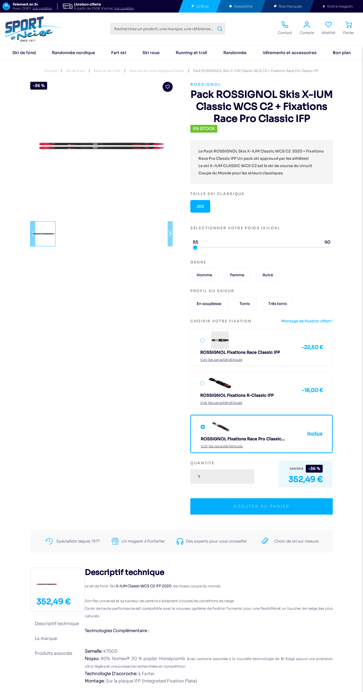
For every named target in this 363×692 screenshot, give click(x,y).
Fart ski (118, 52)
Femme (237, 275)
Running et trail (191, 52)
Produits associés (53, 653)
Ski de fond (24, 52)
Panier (348, 28)
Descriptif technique (57, 623)
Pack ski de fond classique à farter (156, 70)
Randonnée (235, 52)
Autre (267, 275)
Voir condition (42, 8)
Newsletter (241, 6)
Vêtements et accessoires (290, 52)
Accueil (51, 70)
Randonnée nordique (73, 52)
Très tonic (277, 303)
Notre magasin (337, 6)
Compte (307, 28)
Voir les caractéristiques (221, 359)
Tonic (244, 303)
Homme (204, 275)
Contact (285, 28)
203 (200, 206)
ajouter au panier (261, 506)
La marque (46, 638)
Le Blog (199, 6)
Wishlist (329, 28)
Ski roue (151, 52)
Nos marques (287, 6)
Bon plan (342, 52)
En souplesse (209, 303)
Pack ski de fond (107, 70)
